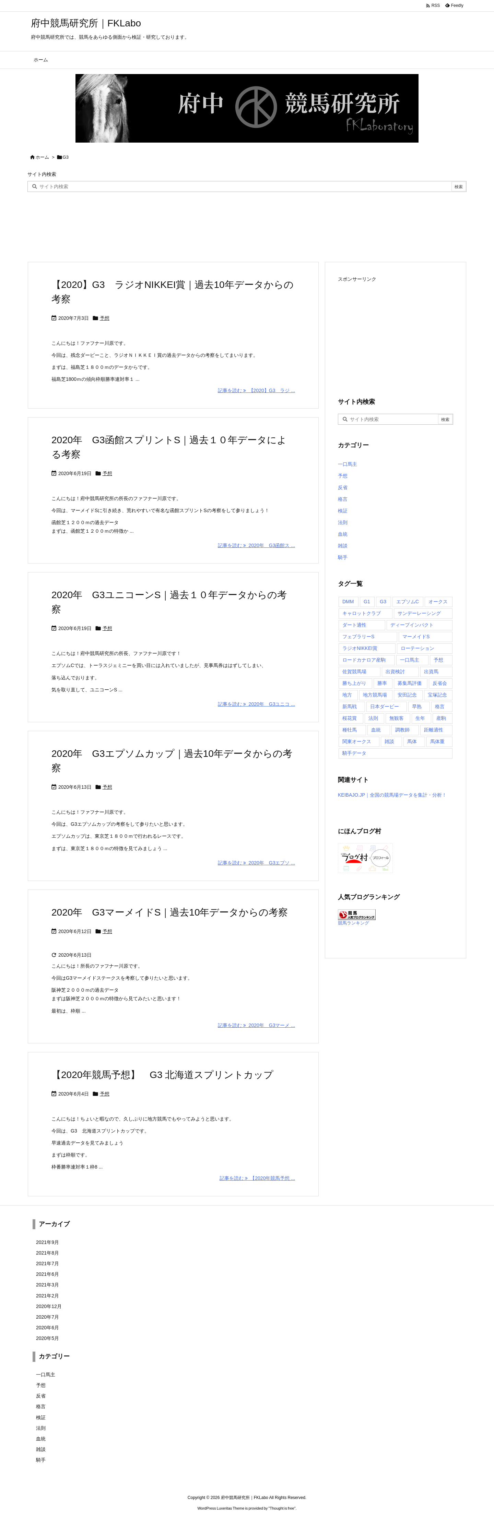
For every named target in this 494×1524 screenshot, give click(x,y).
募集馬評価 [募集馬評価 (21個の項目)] (410, 683)
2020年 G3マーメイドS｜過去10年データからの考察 (169, 912)
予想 (104, 318)
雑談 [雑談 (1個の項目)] (389, 741)
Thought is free (282, 1508)
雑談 (343, 545)
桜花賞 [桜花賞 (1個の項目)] (349, 718)
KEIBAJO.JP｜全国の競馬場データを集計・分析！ (392, 795)
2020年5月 (47, 1338)
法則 (343, 522)
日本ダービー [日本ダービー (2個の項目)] (384, 706)
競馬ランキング (353, 923)
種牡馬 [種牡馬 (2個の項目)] (349, 730)
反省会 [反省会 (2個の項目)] (440, 683)
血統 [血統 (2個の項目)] (376, 730)
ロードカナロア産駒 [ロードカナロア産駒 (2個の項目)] (364, 660)
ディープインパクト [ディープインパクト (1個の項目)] (412, 625)
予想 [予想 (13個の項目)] (438, 660)
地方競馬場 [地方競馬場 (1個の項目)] (375, 695)
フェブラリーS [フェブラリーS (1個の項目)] (358, 636)
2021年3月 (47, 1284)
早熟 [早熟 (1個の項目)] (417, 706)
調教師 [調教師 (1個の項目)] (402, 730)
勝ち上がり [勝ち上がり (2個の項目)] (354, 683)
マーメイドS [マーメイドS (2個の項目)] (416, 636)
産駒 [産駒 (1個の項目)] (441, 718)
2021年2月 (47, 1295)
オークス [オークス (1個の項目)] (438, 601)
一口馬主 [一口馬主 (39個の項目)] (409, 660)
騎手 (343, 557)
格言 (343, 499)
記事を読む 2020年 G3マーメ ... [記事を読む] (256, 1025)
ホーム (42, 157)
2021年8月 (47, 1253)
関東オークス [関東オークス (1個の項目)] (356, 741)
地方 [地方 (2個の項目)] (347, 695)
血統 (343, 534)
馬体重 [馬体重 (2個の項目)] (437, 741)
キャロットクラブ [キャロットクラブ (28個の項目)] (361, 613)
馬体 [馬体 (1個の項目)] (412, 741)
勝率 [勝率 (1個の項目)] (382, 683)
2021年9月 (47, 1242)
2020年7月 (47, 1317)
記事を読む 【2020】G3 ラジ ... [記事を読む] (256, 390)
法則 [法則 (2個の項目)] (373, 718)
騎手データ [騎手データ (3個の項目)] (354, 753)
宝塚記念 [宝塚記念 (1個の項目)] (437, 695)
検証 (343, 510)
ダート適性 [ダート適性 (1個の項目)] (354, 625)
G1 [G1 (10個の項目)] (367, 601)
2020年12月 (49, 1306)
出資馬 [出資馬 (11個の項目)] (431, 671)
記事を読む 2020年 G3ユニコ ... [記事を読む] (256, 704)
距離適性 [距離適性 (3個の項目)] (433, 730)
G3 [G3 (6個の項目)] (383, 601)
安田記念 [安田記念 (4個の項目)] (407, 695)
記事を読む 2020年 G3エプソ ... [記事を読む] (256, 863)
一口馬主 (347, 464)
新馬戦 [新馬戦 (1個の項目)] (349, 706)
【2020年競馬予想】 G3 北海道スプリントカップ (162, 1074)
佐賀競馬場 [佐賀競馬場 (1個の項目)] (354, 671)
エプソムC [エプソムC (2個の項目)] (407, 601)
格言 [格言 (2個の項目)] (440, 706)
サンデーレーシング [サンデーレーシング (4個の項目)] (419, 613)
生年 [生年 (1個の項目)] (420, 718)
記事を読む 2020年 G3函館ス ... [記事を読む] (256, 545)
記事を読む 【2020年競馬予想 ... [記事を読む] (257, 1178)
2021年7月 (47, 1263)
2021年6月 (47, 1274)
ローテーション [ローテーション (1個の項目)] (417, 648)
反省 (343, 487)
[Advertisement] (395, 332)
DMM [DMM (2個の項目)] (348, 601)
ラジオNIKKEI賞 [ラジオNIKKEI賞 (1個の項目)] (359, 648)
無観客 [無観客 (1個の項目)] (396, 718)
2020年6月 (47, 1327)
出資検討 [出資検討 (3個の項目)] (395, 671)
